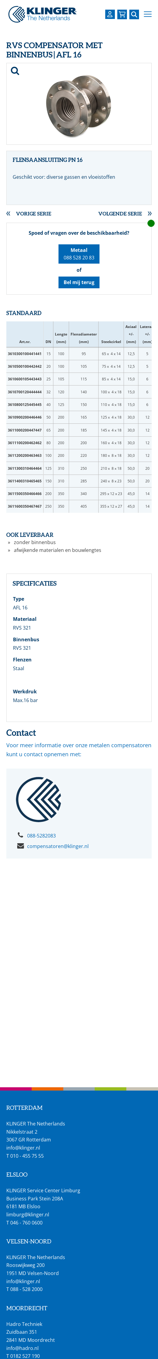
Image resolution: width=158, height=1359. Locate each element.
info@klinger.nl (23, 1148)
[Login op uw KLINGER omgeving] (110, 14)
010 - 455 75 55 (27, 1156)
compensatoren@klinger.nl (58, 846)
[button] (148, 14)
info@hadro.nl (22, 1348)
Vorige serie (33, 213)
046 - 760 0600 (26, 1223)
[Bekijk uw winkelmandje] (122, 14)
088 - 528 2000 (26, 1289)
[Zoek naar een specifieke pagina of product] (134, 14)
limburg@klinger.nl (27, 1215)
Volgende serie (120, 213)
